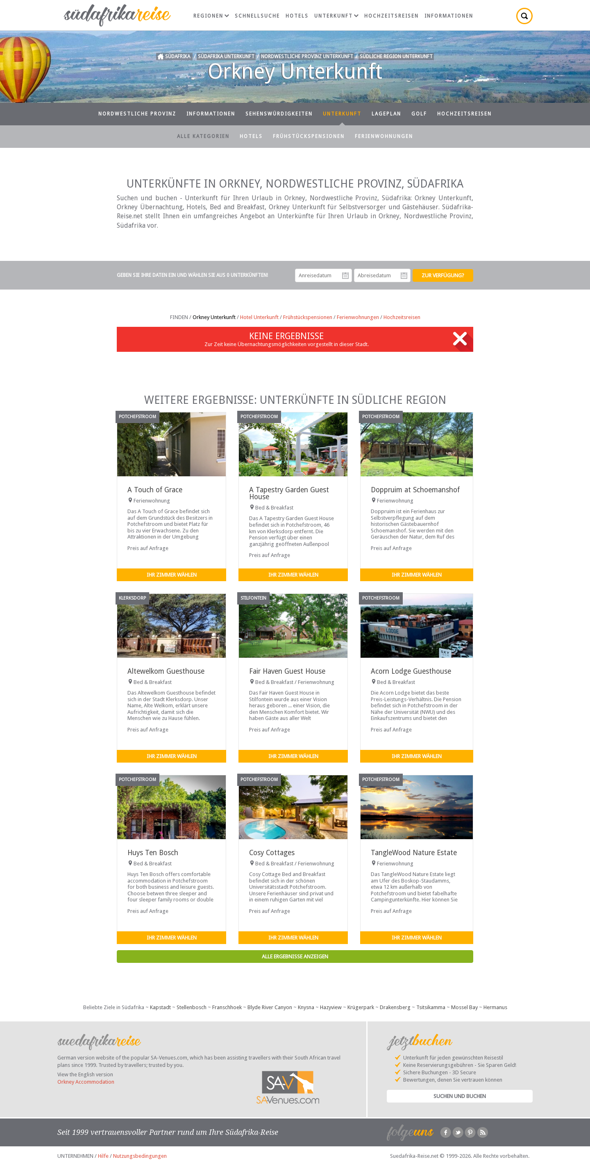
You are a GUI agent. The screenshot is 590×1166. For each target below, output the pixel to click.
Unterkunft (336, 16)
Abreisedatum (404, 275)
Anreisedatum (345, 275)
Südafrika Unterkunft (226, 56)
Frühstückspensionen (309, 136)
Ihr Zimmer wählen (172, 575)
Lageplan (386, 114)
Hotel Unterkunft (259, 317)
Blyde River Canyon (269, 1007)
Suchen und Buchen (459, 1096)
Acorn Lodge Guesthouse (411, 671)
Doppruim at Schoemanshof (415, 490)
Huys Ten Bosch (152, 853)
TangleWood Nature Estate (414, 853)
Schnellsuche (257, 16)
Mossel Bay (464, 1007)
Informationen (448, 16)
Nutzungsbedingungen (140, 1156)
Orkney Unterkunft (214, 317)
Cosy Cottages (272, 853)
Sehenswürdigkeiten (279, 114)
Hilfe (103, 1156)
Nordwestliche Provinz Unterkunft (307, 56)
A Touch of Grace (154, 490)
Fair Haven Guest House (287, 671)
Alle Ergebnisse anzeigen (295, 956)
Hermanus (495, 1007)
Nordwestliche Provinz (137, 114)
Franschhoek (227, 1007)
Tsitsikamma (430, 1007)
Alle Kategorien (203, 136)
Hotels (297, 16)
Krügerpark (360, 1007)
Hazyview (331, 1007)
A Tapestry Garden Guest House (289, 493)
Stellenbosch (191, 1007)
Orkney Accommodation (85, 1082)
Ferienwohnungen (384, 136)
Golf (419, 114)
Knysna (306, 1007)
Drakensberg (395, 1007)
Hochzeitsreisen (391, 16)
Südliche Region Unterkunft (396, 56)
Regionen (211, 16)
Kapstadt (160, 1007)
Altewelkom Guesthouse (165, 671)
